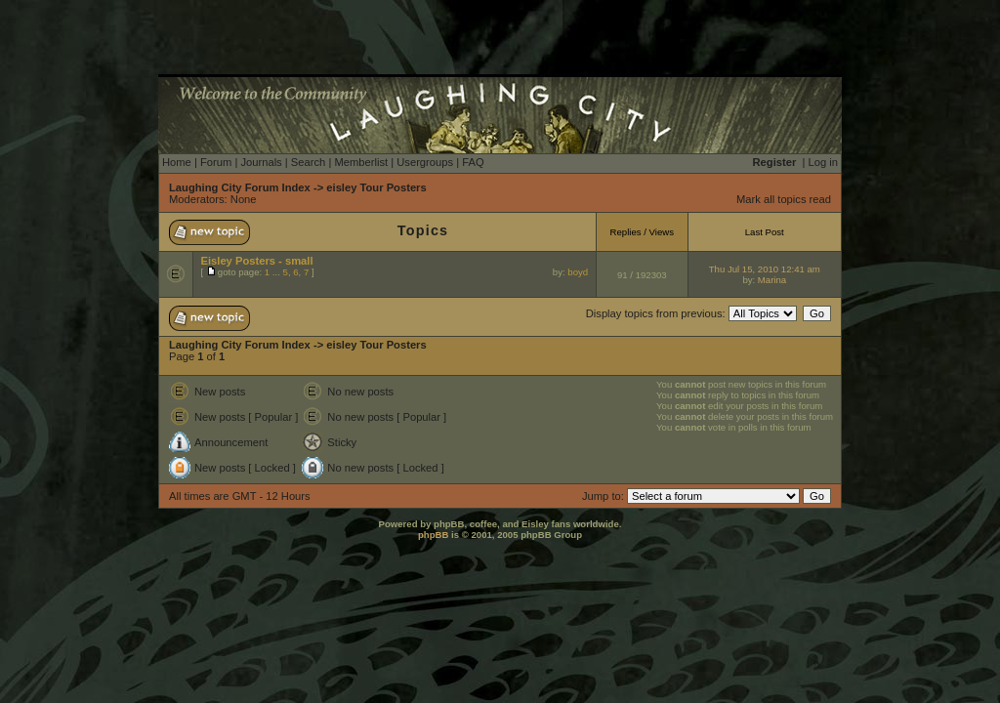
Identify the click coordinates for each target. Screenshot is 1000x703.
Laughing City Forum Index (240, 187)
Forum (215, 162)
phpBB (433, 534)
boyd (577, 272)
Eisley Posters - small (257, 261)
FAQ (472, 162)
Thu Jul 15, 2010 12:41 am (764, 269)
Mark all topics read (783, 199)
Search (308, 162)
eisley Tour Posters (376, 187)
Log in (823, 162)
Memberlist (361, 162)
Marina (772, 279)
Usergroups (424, 162)
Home (176, 162)
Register (775, 162)
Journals (260, 162)
